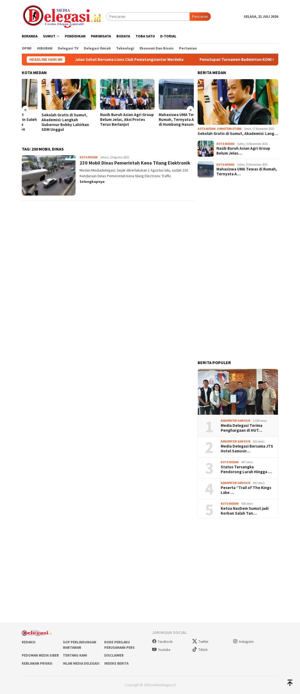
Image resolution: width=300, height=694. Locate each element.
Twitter (200, 641)
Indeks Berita (116, 663)
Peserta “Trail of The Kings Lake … (246, 490)
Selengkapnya (92, 181)
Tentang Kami (75, 655)
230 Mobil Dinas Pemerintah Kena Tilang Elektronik (135, 163)
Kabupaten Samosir (235, 421)
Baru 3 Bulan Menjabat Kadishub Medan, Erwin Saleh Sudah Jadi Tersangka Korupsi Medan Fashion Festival (49, 124)
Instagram (243, 641)
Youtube (161, 649)
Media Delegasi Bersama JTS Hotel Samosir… (247, 449)
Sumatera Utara (229, 129)
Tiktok (200, 649)
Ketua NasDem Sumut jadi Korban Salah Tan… (245, 511)
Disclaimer (114, 655)
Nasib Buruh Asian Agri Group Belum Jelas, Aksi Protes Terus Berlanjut (166, 119)
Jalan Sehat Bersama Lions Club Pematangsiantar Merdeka (135, 59)
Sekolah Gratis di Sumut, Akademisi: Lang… (238, 133)
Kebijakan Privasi (37, 663)
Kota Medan (89, 157)
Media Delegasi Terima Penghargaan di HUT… (241, 428)
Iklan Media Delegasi (81, 663)
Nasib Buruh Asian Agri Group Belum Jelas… (243, 151)
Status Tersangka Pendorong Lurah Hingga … (246, 469)
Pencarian (200, 16)
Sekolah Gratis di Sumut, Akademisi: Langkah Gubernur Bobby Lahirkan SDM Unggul (104, 122)
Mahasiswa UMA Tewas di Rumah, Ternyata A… (246, 171)
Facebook (162, 641)
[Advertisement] (238, 268)
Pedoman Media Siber (40, 655)
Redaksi (28, 642)
